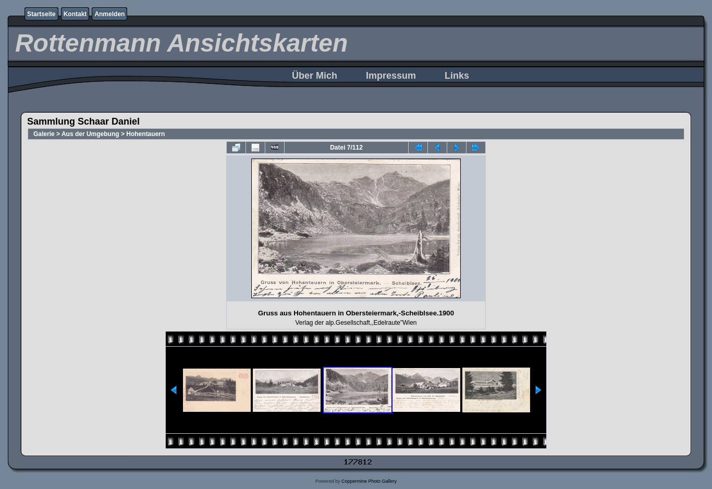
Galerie (44, 134)
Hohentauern (145, 134)
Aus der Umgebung (90, 134)
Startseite (41, 14)
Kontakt (75, 14)
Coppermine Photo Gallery (369, 481)
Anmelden (109, 14)
